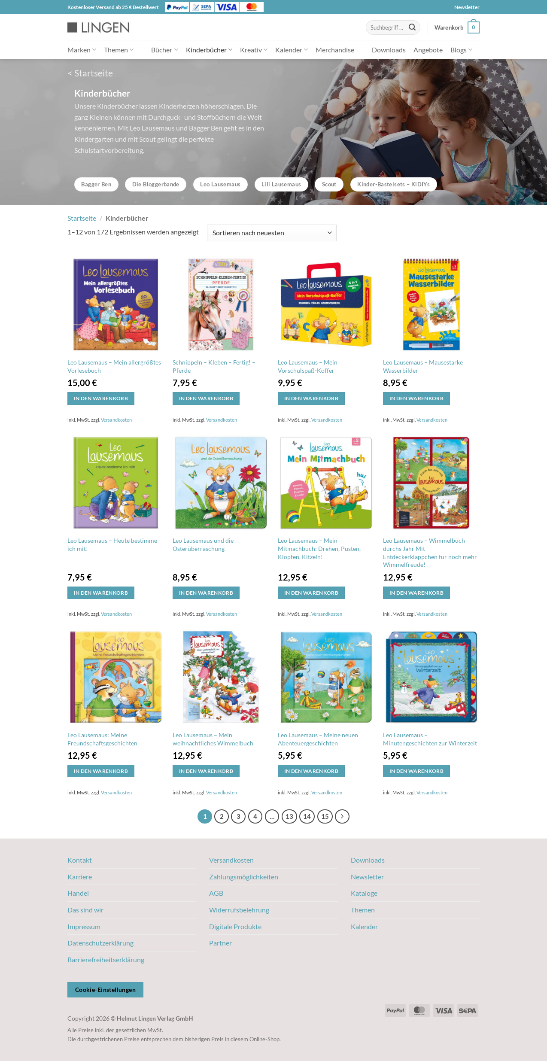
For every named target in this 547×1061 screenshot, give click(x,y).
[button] (457, 27)
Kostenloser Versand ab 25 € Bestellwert (113, 7)
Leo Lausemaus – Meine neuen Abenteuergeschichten (318, 739)
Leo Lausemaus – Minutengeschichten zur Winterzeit (430, 739)
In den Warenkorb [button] (101, 398)
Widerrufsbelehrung (239, 910)
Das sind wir (85, 910)
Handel (78, 893)
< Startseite (90, 72)
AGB (216, 893)
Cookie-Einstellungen (105, 989)
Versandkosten (116, 420)
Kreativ (253, 50)
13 (289, 816)
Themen (119, 50)
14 (307, 816)
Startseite (81, 218)
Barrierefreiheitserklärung (105, 959)
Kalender (291, 50)
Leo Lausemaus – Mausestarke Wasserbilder (423, 366)
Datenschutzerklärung (100, 943)
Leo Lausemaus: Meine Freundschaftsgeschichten (102, 739)
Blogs (461, 50)
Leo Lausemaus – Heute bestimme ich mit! (112, 544)
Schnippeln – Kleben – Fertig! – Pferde (214, 366)
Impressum (83, 926)
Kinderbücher (209, 50)
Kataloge (364, 893)
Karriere (79, 877)
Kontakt (79, 860)
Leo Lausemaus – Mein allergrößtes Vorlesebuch (114, 366)
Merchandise (335, 50)
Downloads (389, 50)
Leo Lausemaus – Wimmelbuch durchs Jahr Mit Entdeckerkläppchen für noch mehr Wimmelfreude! (430, 552)
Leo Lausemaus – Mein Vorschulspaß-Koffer (307, 366)
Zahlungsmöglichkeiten (243, 877)
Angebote (428, 50)
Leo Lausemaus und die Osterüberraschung (203, 544)
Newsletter (467, 7)
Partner (220, 943)
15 (325, 816)
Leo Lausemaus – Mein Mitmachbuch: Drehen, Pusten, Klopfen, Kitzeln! (319, 548)
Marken (81, 50)
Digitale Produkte (235, 926)
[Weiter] (342, 816)
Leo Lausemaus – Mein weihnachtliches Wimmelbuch (213, 739)
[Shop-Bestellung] (272, 233)
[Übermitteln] (412, 27)
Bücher (164, 50)
